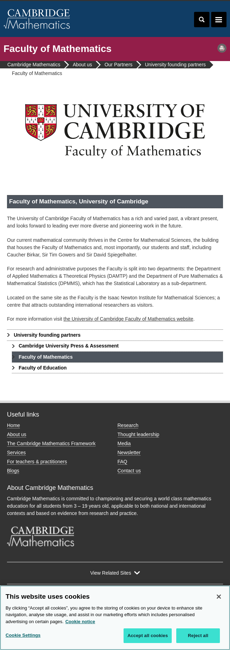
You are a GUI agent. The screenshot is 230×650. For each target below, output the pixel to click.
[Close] (219, 596)
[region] (115, 617)
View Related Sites (110, 573)
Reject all (198, 635)
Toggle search (201, 19)
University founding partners (47, 335)
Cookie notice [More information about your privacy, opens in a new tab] (80, 621)
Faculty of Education (42, 368)
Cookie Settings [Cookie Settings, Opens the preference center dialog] (23, 635)
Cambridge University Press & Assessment (68, 346)
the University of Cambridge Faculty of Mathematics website (128, 319)
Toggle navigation (219, 19)
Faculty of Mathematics (45, 357)
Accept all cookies (147, 635)
